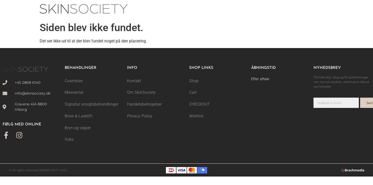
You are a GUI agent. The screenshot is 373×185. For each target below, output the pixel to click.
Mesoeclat (74, 92)
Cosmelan (74, 80)
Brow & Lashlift (78, 116)
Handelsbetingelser (144, 104)
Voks (69, 139)
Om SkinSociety (141, 92)
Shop (194, 80)
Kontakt (134, 80)
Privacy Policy (139, 116)
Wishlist (196, 116)
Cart (193, 92)
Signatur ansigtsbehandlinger (91, 104)
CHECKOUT (199, 104)
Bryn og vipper (78, 128)
